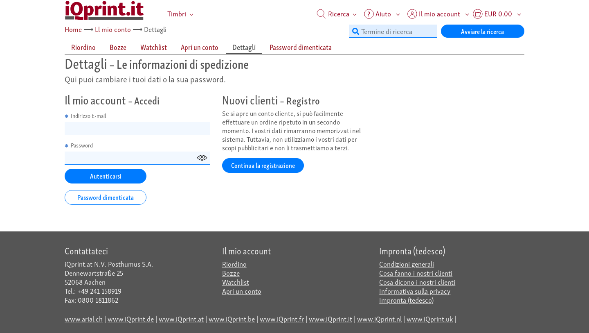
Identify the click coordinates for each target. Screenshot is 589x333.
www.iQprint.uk (430, 318)
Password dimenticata (105, 196)
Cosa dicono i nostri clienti (417, 281)
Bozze (231, 272)
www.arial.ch (84, 318)
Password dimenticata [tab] (301, 47)
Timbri (176, 13)
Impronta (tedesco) (406, 299)
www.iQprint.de (131, 318)
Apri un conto (241, 290)
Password (79, 145)
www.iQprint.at (181, 318)
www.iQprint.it (330, 318)
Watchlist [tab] (153, 47)
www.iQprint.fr (282, 318)
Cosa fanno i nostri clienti (415, 272)
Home (73, 28)
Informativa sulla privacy (414, 290)
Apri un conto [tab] (199, 47)
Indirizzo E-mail (85, 115)
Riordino (234, 263)
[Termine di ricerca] (393, 31)
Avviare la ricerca (482, 30)
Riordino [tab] (83, 47)
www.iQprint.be (232, 318)
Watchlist (235, 281)
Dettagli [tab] (244, 47)
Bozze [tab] (118, 47)
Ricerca (333, 13)
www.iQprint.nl (379, 318)
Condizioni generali (406, 263)
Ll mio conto (113, 28)
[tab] (84, 47)
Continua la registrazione (263, 164)
